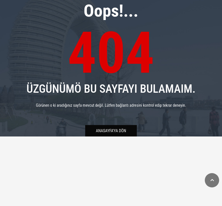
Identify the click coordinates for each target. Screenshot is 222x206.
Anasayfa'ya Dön (111, 130)
